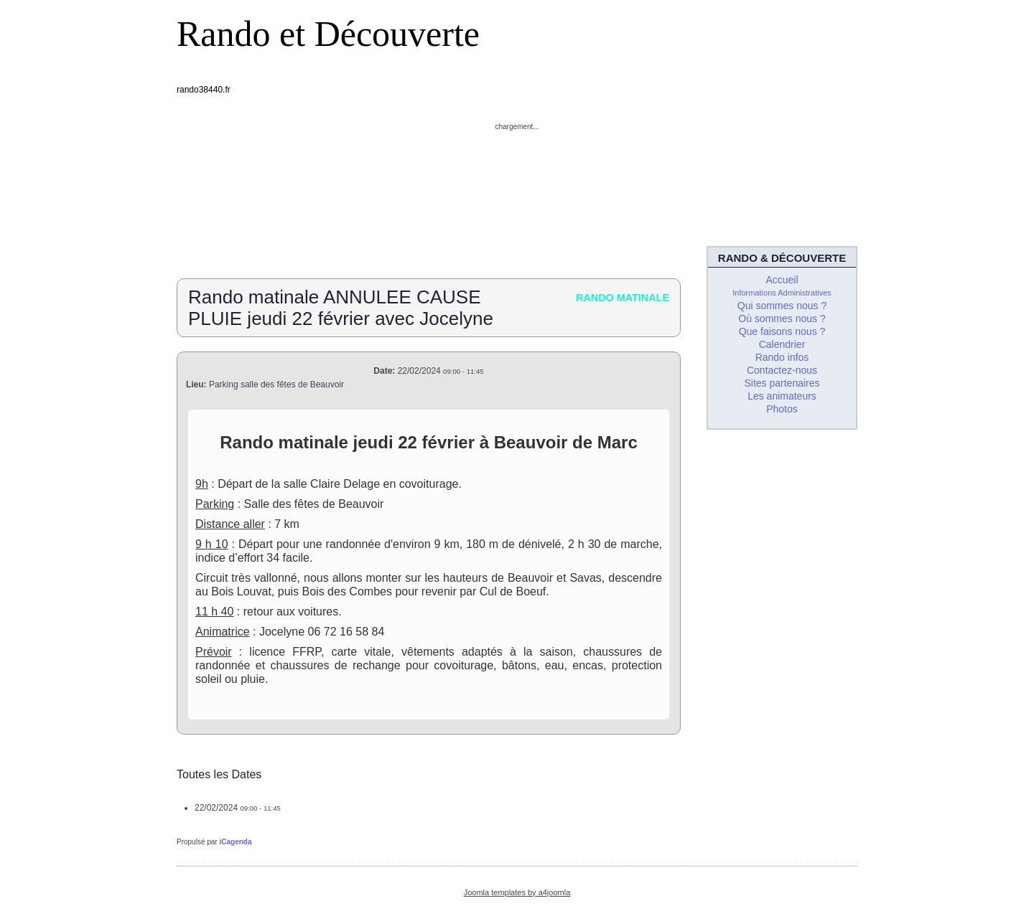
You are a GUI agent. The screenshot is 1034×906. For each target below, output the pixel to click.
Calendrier (782, 344)
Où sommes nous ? (781, 318)
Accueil (781, 280)
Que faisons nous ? (782, 331)
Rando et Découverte (328, 34)
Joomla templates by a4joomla (517, 892)
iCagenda (235, 842)
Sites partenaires (781, 383)
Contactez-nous (782, 370)
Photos (782, 409)
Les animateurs (781, 396)
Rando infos (782, 357)
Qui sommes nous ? (782, 305)
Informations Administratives (782, 292)
